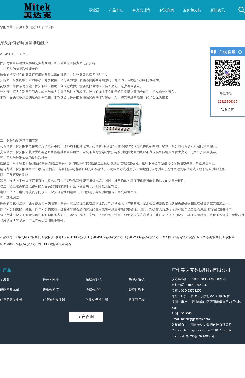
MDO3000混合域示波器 (54, 244)
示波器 (94, 10)
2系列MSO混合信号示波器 (35, 237)
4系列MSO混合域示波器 (141, 237)
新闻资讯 (217, 10)
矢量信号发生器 (97, 300)
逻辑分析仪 (51, 289)
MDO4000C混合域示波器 (18, 244)
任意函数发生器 (11, 300)
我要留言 (227, 109)
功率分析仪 (137, 279)
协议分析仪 (94, 289)
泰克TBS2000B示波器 (70, 237)
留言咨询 (86, 316)
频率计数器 (137, 289)
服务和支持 (192, 10)
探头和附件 (51, 279)
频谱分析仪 (94, 279)
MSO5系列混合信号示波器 (216, 237)
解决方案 (166, 10)
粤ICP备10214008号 (200, 336)
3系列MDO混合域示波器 (178, 237)
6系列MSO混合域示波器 (105, 237)
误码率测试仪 (9, 289)
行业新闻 (48, 27)
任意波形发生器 (54, 300)
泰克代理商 (141, 10)
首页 (19, 27)
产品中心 (116, 10)
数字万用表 (137, 300)
